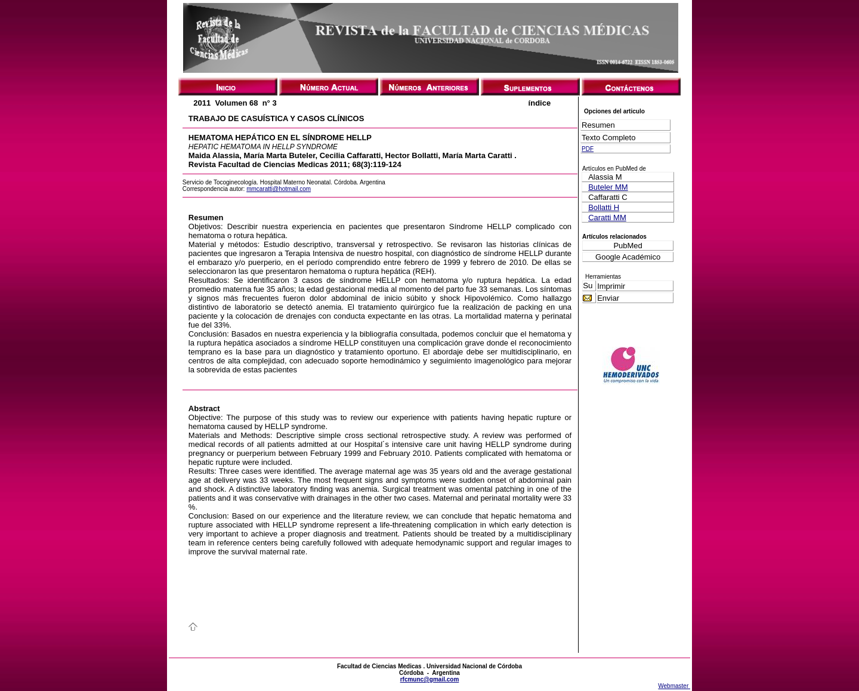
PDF (588, 149)
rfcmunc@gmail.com (429, 679)
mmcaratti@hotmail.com (278, 189)
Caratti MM (607, 217)
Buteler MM (608, 187)
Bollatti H (603, 207)
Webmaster (674, 686)
